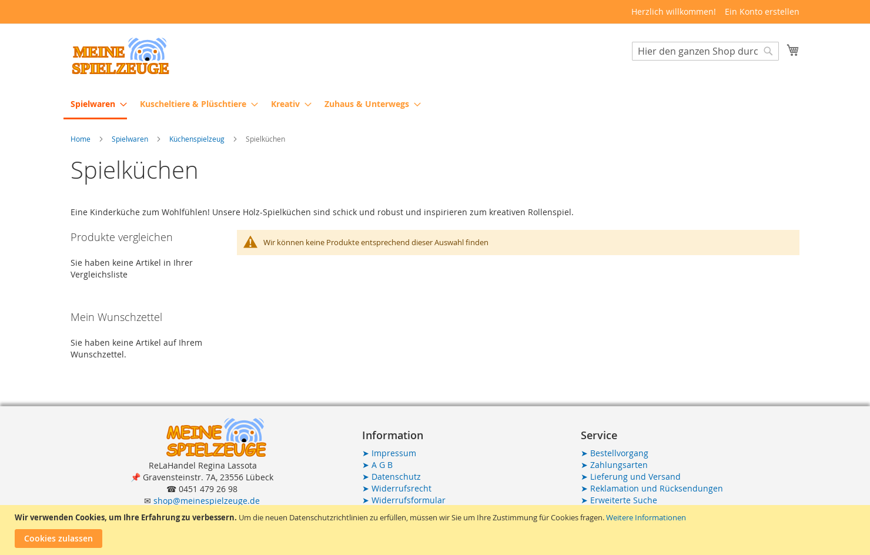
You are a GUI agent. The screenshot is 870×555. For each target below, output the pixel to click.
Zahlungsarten (614, 464)
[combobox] (705, 51)
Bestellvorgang (614, 453)
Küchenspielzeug (197, 138)
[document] (436, 530)
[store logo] (120, 56)
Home (81, 138)
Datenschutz (391, 476)
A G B (377, 464)
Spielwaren (131, 138)
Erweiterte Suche (619, 500)
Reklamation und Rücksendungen (652, 488)
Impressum (389, 453)
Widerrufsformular (404, 500)
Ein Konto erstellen (762, 11)
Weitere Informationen (646, 517)
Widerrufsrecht (396, 488)
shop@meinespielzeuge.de (206, 500)
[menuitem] (95, 104)
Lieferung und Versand (631, 476)
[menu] (435, 104)
